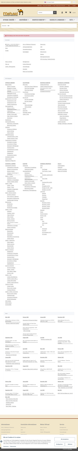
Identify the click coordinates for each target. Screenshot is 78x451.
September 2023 (8, 390)
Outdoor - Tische (10, 187)
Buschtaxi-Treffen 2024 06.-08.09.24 (30, 369)
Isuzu (41, 176)
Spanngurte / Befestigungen (13, 145)
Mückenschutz (8, 202)
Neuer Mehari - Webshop (11, 406)
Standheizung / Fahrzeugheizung (29, 190)
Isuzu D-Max (44, 178)
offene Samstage (26, 330)
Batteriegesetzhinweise (45, 56)
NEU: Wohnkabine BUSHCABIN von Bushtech (30, 341)
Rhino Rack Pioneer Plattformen (31, 86)
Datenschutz (42, 44)
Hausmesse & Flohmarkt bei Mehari (30, 320)
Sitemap (42, 54)
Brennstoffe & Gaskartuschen (13, 198)
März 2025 (42, 348)
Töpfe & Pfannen (10, 215)
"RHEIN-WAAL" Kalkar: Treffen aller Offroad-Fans (47, 352)
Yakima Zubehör (28, 106)
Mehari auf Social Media (28, 71)
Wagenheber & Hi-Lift (11, 93)
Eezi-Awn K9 (25, 97)
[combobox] (57, 2)
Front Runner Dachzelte (62, 108)
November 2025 (61, 317)
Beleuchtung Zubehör (11, 125)
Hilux (43, 221)
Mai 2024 (42, 366)
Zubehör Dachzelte (62, 121)
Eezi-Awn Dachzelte (62, 93)
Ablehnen (69, 443)
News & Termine (8, 61)
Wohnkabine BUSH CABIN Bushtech (45, 89)
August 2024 (25, 366)
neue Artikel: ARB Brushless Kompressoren (28, 352)
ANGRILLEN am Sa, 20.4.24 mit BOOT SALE (64, 370)
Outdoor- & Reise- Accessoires (11, 291)
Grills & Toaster (10, 216)
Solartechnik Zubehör (29, 169)
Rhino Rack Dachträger (29, 88)
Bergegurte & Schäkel (11, 88)
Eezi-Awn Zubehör (28, 101)
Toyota (41, 219)
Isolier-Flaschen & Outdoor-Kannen (12, 223)
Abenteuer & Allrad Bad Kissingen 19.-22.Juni (12, 352)
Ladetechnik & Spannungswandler (11, 112)
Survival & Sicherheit (9, 265)
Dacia (41, 165)
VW (41, 226)
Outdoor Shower (10, 247)
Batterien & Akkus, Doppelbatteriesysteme (12, 109)
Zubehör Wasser (10, 238)
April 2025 (25, 348)
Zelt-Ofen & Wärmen (11, 194)
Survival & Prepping (11, 267)
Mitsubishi (42, 210)
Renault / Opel (43, 215)
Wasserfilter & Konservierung (13, 236)
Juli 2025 (42, 337)
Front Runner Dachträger (30, 93)
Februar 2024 (8, 381)
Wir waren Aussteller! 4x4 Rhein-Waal (12, 385)
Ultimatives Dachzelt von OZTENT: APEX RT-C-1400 (47, 321)
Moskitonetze (10, 203)
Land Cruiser (44, 223)
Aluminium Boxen (10, 147)
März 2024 (60, 366)
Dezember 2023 (43, 381)
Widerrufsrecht (43, 51)
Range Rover (45, 199)
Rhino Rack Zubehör (29, 90)
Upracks (24, 108)
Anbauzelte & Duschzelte (63, 112)
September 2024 (8, 366)
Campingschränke (11, 191)
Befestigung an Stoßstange (12, 97)
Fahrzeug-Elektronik (27, 171)
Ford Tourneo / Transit (46, 171)
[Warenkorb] (72, 12)
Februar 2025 (61, 348)
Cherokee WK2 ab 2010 (47, 182)
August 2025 (25, 337)
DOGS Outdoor (8, 302)
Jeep (41, 180)
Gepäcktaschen (10, 151)
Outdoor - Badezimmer (10, 240)
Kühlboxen (7, 127)
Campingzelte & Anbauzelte (12, 167)
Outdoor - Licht (8, 275)
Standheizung (8, 119)
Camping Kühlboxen (11, 289)
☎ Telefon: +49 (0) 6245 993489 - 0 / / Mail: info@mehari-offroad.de (51, 5)
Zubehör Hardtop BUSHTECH (46, 86)
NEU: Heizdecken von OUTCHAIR (65, 387)
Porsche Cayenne (44, 213)
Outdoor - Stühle (10, 185)
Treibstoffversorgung (9, 134)
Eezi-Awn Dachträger (29, 99)
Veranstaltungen (26, 66)
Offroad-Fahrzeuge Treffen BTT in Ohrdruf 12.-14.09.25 (12, 345)
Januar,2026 (43, 317)
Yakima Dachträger (28, 105)
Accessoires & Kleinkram (12, 297)
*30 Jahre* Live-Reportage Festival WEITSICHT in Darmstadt (65, 385)
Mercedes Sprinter (46, 208)
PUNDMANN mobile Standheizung (13, 363)
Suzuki (41, 217)
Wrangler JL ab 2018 (46, 189)
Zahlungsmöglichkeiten (27, 46)
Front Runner (25, 92)
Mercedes (42, 200)
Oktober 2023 (61, 381)
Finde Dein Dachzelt (62, 84)
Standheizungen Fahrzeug (12, 200)
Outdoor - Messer (10, 269)
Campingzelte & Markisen (10, 165)
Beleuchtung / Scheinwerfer (12, 123)
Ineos (41, 173)
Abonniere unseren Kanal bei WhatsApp (46, 361)
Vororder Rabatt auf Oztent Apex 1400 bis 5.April (29, 324)
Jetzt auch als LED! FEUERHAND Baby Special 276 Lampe (12, 361)
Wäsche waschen (10, 244)
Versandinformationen (27, 49)
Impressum (42, 49)
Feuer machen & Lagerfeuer (13, 196)
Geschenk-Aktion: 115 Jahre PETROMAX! (11, 341)
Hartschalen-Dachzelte (64, 92)
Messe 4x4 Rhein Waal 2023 (12, 400)
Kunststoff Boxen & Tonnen (12, 149)
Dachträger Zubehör (27, 112)
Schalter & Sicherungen (12, 114)
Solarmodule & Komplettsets (30, 167)
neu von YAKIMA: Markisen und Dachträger (29, 385)
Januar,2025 (8, 357)
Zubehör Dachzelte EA (64, 99)
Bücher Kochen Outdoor (12, 293)
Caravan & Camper (9, 284)
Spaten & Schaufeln (11, 86)
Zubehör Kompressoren (12, 104)
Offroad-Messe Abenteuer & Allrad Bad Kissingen (12, 321)
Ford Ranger (44, 169)
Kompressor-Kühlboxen (12, 129)
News (69, 5)
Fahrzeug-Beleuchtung (10, 121)
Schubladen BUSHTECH (45, 91)
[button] (62, 12)
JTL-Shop (70, 449)
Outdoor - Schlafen (9, 176)
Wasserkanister (10, 233)
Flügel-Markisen (63, 118)
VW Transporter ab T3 (46, 232)
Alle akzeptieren (64, 438)
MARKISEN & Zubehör (62, 114)
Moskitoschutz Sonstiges (12, 207)
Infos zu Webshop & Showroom (29, 44)
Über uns (7, 64)
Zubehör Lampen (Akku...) (12, 278)
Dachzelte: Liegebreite (64, 86)
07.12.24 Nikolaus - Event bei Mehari (64, 361)
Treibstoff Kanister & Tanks (12, 136)
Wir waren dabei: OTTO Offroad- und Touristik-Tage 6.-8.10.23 (12, 394)
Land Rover (42, 191)
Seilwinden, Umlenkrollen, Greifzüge (12, 91)
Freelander (44, 197)
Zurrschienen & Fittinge (12, 144)
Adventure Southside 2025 (46, 339)
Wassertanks (9, 234)
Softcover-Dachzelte (64, 90)
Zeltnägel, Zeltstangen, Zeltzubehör (65, 123)
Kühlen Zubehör (10, 132)
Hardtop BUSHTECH (44, 84)
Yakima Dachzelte (61, 105)
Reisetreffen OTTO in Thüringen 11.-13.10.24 (11, 370)
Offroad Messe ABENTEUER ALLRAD (46, 370)
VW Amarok (44, 228)
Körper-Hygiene (10, 242)
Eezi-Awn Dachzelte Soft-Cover (66, 97)
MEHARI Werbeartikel (11, 299)
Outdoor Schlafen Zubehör (12, 181)
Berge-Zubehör (8, 84)
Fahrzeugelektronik (9, 106)
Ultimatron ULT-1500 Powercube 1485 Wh (46, 394)
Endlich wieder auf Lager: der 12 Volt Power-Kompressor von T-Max (30, 361)
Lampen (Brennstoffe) (11, 280)
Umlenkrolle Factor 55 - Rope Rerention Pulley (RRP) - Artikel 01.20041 (64, 342)
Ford (41, 167)
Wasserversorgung (9, 229)
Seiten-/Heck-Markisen (64, 116)
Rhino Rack (25, 84)
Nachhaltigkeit (26, 51)
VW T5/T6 (44, 230)
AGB (41, 46)
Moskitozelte (9, 205)
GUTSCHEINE (8, 304)
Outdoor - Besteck (11, 218)
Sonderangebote (61, 165)
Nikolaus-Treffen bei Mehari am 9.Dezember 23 (46, 385)
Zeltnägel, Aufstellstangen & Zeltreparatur (13, 174)
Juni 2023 (42, 390)
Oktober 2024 (61, 357)
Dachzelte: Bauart (63, 88)
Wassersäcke (10, 231)
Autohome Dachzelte (62, 101)
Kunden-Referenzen (27, 64)
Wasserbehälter (10, 246)
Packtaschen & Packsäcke (12, 253)
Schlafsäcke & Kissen (11, 177)
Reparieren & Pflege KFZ (10, 160)
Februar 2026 (26, 317)
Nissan (41, 212)
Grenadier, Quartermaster (47, 174)
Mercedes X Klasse (46, 204)
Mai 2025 (7, 348)
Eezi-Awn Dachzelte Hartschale (66, 95)
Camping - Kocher (11, 213)
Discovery (44, 195)
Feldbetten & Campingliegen (13, 179)
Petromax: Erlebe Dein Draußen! (12, 323)
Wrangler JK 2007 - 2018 (47, 187)
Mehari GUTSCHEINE (62, 171)
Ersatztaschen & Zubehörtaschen (10, 263)
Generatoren (9, 118)
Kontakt (74, 5)
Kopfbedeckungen (11, 295)
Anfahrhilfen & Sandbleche (12, 95)
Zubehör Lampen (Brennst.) (12, 282)
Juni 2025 (60, 337)
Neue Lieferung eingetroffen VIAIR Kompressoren (65, 352)
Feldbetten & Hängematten (12, 189)
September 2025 (8, 337)
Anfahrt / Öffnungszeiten (10, 66)
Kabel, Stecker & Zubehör (12, 116)
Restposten (60, 167)
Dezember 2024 (26, 357)
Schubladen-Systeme (9, 156)
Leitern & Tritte (26, 114)
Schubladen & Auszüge (12, 142)
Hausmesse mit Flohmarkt (11, 354)
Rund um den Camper (11, 288)
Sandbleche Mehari (10, 402)
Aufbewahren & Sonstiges (12, 225)
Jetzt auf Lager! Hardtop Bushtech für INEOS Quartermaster (30, 334)
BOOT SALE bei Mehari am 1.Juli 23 (65, 393)
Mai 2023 (60, 390)
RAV (43, 225)
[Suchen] (45, 12)
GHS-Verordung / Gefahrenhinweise (47, 59)
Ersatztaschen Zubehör (12, 155)
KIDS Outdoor (8, 301)
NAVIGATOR (8, 404)
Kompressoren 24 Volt (11, 102)
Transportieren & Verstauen (10, 140)
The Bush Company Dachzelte (64, 103)
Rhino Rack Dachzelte (62, 106)
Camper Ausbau (10, 286)
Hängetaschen (10, 153)
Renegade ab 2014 (46, 186)
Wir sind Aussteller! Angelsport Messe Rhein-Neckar (64, 374)
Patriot (43, 184)
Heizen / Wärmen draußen (10, 192)
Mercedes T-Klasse (46, 206)
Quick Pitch (25, 110)
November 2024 (43, 357)
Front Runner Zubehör (29, 95)
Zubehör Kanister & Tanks (12, 138)
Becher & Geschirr (11, 220)
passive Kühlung (10, 131)
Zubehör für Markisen (64, 119)
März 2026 (7, 317)
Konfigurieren (59, 443)
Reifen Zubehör (8, 158)
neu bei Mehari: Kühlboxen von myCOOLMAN (64, 378)
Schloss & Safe (10, 273)
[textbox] (57, 2)
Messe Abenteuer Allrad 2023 (12, 398)
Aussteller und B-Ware (62, 169)
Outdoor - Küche (8, 209)
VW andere (44, 234)
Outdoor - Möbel (8, 183)
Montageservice (26, 61)
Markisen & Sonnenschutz (12, 169)
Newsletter (25, 69)
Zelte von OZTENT (62, 110)
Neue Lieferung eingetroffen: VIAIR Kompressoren (30, 328)
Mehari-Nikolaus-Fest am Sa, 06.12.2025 (64, 321)
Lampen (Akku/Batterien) (12, 276)
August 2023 (25, 390)
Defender (44, 193)
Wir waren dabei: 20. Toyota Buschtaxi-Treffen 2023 (28, 394)
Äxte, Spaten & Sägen (11, 271)
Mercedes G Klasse (46, 202)
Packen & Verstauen (9, 249)
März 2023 (7, 397)
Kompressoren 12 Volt (11, 100)
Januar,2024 (25, 381)
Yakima (24, 103)
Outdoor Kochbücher (11, 227)
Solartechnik (25, 165)
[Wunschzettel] (66, 12)
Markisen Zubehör (11, 171)
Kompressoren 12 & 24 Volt (10, 98)
